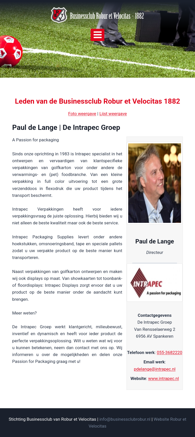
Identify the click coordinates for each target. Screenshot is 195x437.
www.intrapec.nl (163, 378)
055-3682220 (169, 352)
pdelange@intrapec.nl (154, 369)
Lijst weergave (113, 113)
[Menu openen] (97, 35)
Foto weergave (82, 113)
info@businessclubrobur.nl (124, 419)
